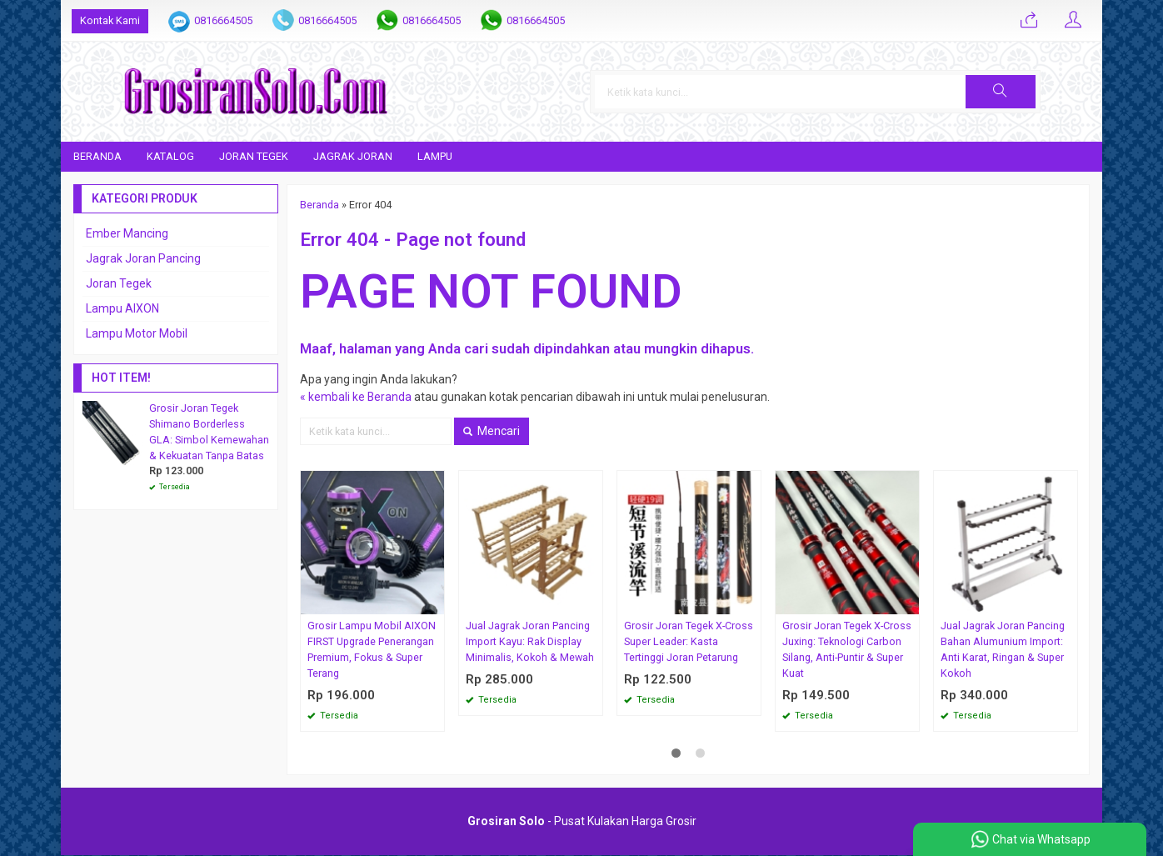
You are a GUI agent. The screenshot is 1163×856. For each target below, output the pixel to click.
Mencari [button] (491, 431)
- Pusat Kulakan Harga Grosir (581, 821)
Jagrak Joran (352, 156)
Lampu (434, 156)
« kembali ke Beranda (356, 397)
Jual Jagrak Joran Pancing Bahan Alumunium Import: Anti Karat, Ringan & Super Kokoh (1003, 650)
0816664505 (223, 20)
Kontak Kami (110, 20)
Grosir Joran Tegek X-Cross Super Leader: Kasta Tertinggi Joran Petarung (688, 642)
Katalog (170, 156)
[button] (1045, 91)
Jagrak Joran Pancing (143, 258)
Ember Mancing (127, 233)
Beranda (97, 156)
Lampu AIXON (122, 308)
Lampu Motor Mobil (136, 333)
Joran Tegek (253, 156)
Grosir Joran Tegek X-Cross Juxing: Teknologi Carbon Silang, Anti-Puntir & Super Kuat (846, 650)
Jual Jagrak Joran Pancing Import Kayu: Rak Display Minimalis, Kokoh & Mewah (530, 642)
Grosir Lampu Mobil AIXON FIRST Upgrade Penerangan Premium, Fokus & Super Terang (371, 650)
